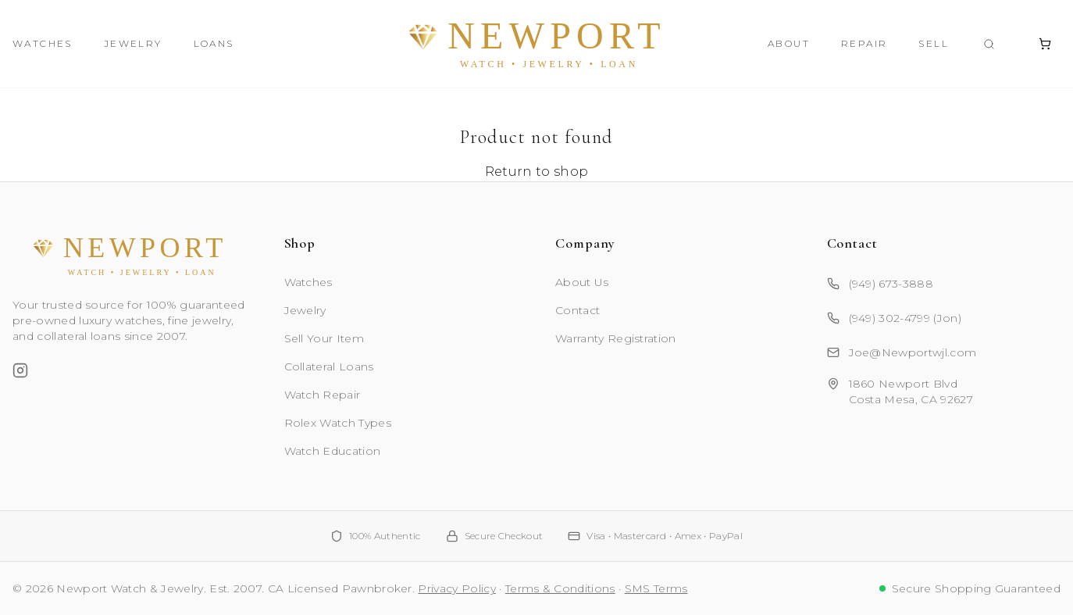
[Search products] (989, 44)
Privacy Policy (456, 588)
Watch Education (332, 451)
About (789, 43)
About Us (582, 282)
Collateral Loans (329, 366)
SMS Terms (656, 588)
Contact (577, 310)
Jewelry (133, 43)
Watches (42, 43)
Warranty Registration (615, 338)
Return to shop (536, 171)
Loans (214, 43)
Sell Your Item (324, 338)
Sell (933, 43)
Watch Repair (322, 395)
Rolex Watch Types (337, 423)
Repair (864, 43)
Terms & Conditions (560, 588)
